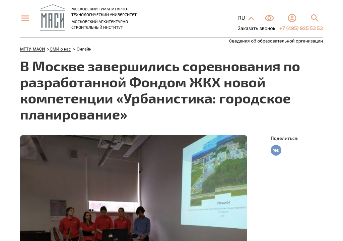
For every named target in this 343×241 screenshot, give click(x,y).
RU (242, 17)
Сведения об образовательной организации (276, 41)
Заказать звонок (257, 28)
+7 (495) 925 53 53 (300, 28)
